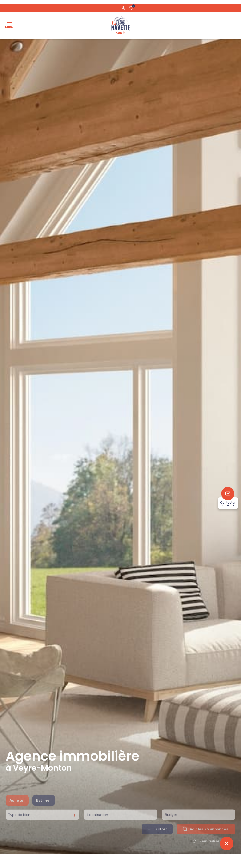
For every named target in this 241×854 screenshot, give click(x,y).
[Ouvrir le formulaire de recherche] (157, 838)
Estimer (43, 809)
